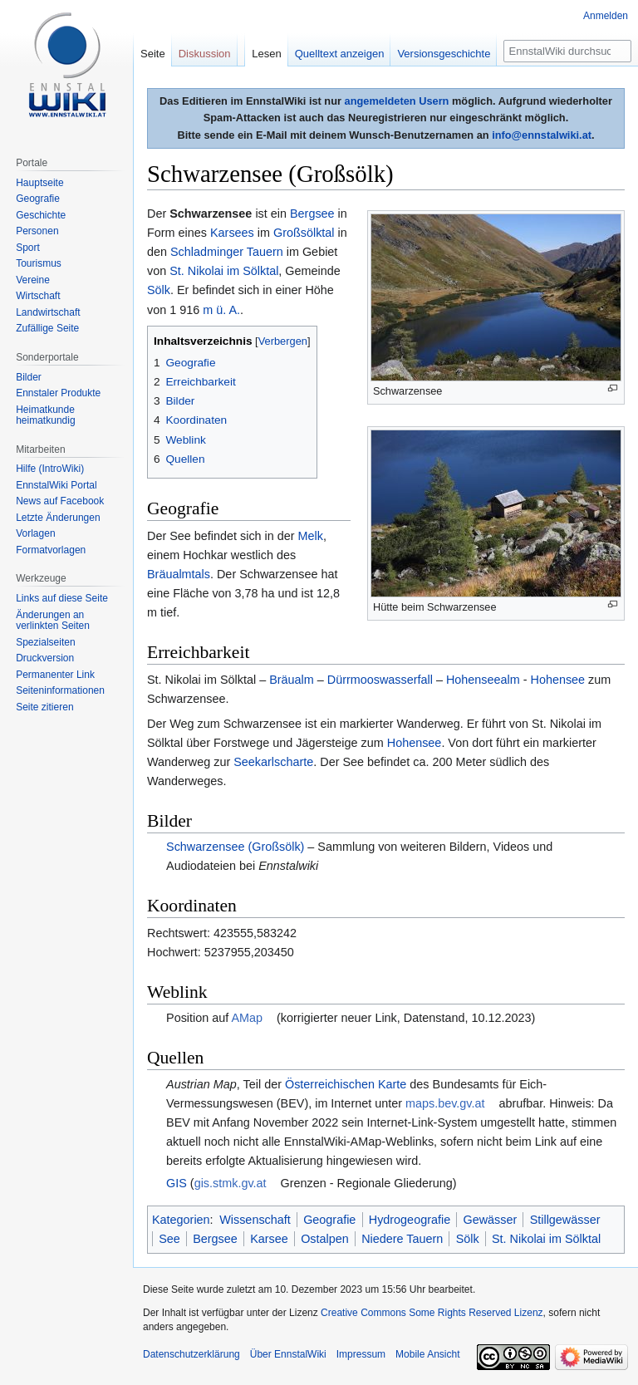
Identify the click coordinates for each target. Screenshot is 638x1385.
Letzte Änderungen (58, 517)
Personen (37, 231)
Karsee (269, 1238)
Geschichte (41, 215)
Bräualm (291, 679)
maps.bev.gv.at (444, 1103)
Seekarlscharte (273, 762)
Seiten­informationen (60, 690)
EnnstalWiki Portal (56, 485)
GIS (176, 1183)
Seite (152, 53)
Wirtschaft (38, 296)
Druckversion (45, 658)
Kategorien (181, 1219)
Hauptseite (39, 183)
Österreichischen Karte (345, 1084)
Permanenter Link (55, 674)
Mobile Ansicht (427, 1354)
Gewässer (491, 1219)
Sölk (158, 290)
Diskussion (205, 53)
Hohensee (558, 679)
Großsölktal (304, 232)
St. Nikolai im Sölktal (223, 270)
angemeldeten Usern (397, 101)
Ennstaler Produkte (58, 393)
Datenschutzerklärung (191, 1354)
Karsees (232, 232)
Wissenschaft (255, 1219)
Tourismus (38, 263)
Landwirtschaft (48, 312)
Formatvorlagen (51, 550)
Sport (28, 247)
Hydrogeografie (409, 1219)
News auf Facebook (60, 501)
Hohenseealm (483, 679)
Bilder (29, 377)
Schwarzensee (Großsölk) (235, 846)
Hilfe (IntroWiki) (50, 468)
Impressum (360, 1354)
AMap (247, 1017)
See (169, 1238)
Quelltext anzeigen (340, 53)
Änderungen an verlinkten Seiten (53, 620)
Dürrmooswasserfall (380, 679)
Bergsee (312, 213)
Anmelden (605, 16)
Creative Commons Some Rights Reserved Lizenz (431, 1313)
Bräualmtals (178, 574)
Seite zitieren (44, 707)
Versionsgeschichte (443, 53)
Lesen (266, 53)
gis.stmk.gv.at (230, 1183)
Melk (310, 536)
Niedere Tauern (402, 1238)
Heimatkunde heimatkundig (45, 415)
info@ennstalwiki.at (541, 135)
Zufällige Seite (47, 328)
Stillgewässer (565, 1219)
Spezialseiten (45, 642)
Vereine (33, 280)
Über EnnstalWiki (288, 1354)
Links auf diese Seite (62, 598)
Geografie (329, 1219)
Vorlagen (35, 533)
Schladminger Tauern (226, 251)
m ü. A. (221, 310)
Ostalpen (325, 1238)
